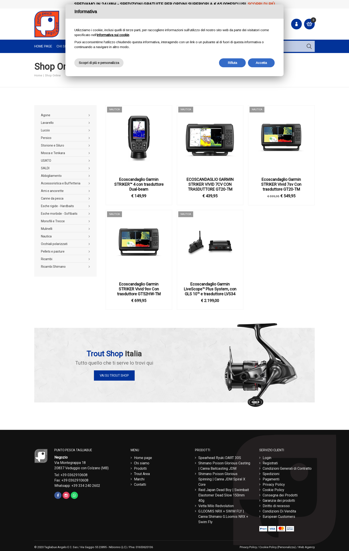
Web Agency (306, 546)
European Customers (279, 515)
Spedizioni (271, 473)
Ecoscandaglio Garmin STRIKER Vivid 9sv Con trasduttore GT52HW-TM (139, 289)
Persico (46, 138)
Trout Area (142, 473)
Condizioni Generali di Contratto (287, 467)
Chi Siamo (65, 46)
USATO (46, 160)
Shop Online (53, 75)
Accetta (261, 63)
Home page (43, 46)
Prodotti (140, 467)
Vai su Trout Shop (114, 375)
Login (267, 457)
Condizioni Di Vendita (279, 510)
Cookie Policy (273, 489)
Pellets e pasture (53, 251)
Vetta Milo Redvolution (216, 505)
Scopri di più (261, 4)
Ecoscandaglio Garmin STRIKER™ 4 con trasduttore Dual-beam (139, 184)
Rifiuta (232, 63)
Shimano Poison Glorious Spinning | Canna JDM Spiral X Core (221, 478)
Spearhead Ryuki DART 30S (219, 457)
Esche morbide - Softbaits (59, 213)
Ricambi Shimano (53, 266)
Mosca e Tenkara (53, 153)
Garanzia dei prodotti (279, 499)
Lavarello (47, 122)
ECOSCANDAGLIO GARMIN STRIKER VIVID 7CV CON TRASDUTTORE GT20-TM (210, 184)
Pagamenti (271, 478)
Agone (45, 115)
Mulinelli (46, 229)
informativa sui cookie (113, 35)
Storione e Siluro (52, 145)
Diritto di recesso (276, 505)
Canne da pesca (52, 198)
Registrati (270, 462)
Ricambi (46, 259)
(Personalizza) (286, 546)
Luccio (45, 130)
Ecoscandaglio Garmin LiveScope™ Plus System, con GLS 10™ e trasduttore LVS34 (210, 289)
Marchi (139, 478)
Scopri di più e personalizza (99, 63)
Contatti (140, 483)
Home (38, 75)
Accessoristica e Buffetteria (60, 183)
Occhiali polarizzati (54, 244)
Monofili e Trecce (53, 221)
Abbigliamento (51, 176)
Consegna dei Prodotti (280, 494)
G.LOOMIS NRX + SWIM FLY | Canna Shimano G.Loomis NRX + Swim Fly (223, 515)
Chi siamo (141, 462)
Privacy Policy (274, 483)
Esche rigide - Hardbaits (57, 206)
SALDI (45, 168)
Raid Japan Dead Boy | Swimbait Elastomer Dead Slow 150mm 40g (223, 494)
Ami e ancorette (52, 191)
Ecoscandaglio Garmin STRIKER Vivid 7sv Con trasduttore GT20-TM (281, 184)
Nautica (46, 236)
